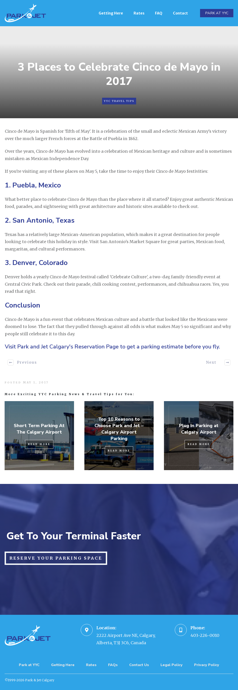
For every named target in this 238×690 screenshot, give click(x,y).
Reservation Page (97, 346)
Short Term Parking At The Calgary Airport (39, 429)
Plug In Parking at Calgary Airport (198, 429)
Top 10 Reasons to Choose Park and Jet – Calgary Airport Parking (119, 429)
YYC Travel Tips (119, 101)
